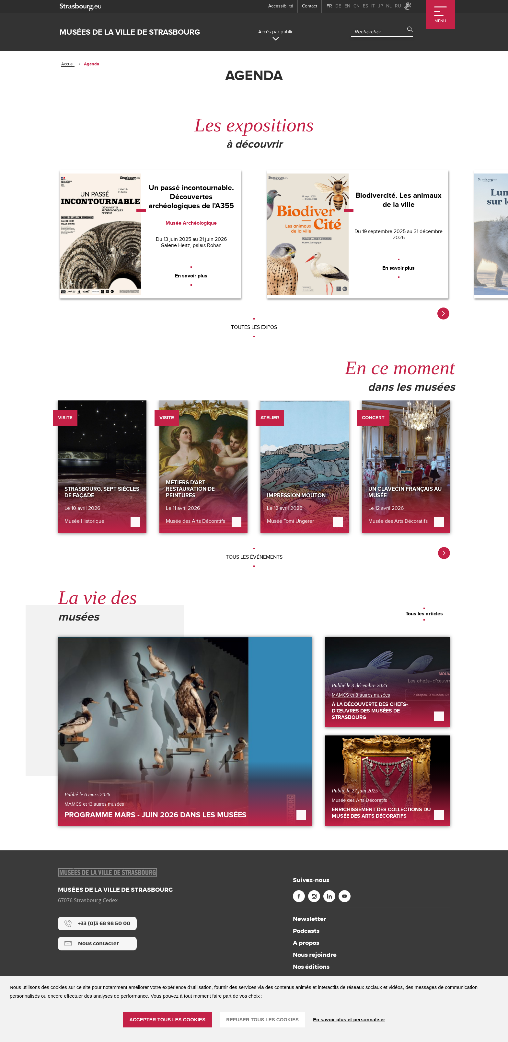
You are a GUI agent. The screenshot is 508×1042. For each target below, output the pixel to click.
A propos (306, 943)
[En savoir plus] (191, 276)
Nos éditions (311, 966)
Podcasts (306, 931)
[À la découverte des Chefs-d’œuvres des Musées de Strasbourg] (387, 682)
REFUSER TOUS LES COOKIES (262, 1019)
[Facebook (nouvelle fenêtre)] (299, 896)
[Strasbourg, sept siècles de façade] (102, 466)
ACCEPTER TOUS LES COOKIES (167, 1019)
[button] (443, 313)
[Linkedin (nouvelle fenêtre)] (329, 896)
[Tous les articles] (424, 614)
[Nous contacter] (97, 943)
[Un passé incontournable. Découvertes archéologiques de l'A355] (150, 234)
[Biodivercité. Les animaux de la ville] (357, 234)
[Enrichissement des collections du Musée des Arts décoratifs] (387, 780)
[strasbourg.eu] (80, 6)
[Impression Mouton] (304, 466)
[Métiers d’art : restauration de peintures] (203, 466)
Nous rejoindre (315, 954)
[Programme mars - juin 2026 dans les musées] (185, 731)
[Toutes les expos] (254, 327)
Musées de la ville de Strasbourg (130, 32)
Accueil (68, 64)
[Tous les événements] (254, 557)
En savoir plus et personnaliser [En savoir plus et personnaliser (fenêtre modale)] (349, 1019)
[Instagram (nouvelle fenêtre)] (314, 896)
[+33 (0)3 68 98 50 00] (97, 923)
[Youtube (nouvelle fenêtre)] (345, 896)
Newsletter (309, 919)
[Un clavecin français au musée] (406, 466)
